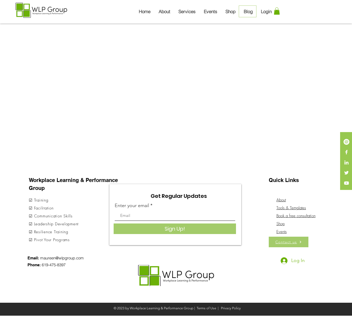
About (281, 200)
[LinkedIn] (346, 162)
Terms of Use (206, 308)
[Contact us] (288, 242)
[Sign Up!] (175, 228)
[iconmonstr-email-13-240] (346, 142)
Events (281, 231)
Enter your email (132, 205)
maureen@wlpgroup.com (62, 257)
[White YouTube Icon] (346, 183)
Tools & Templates (291, 208)
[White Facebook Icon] (346, 152)
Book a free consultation (296, 215)
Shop (280, 223)
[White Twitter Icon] (346, 173)
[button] (277, 11)
